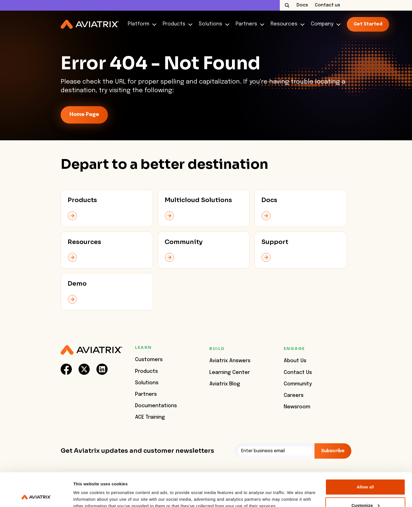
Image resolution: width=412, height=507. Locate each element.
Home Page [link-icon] (84, 114)
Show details (86, 489)
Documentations (156, 405)
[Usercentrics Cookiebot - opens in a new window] (36, 496)
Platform (140, 24)
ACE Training (150, 417)
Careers (294, 395)
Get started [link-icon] (368, 24)
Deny (365, 492)
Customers (149, 359)
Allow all (365, 455)
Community (298, 384)
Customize (365, 474)
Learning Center (229, 372)
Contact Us (298, 372)
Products (176, 24)
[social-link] (66, 369)
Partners (248, 24)
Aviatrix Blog (224, 384)
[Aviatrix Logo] (91, 350)
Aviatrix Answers (229, 360)
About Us (295, 360)
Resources (286, 24)
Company (324, 24)
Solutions (212, 24)
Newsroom (297, 406)
